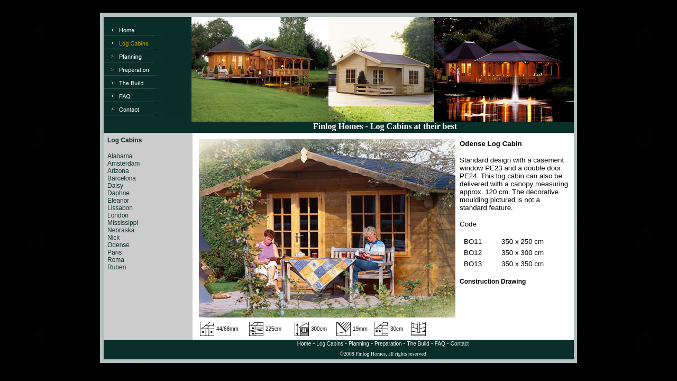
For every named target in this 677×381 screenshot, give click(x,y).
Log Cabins (329, 344)
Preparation (388, 344)
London (118, 215)
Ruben (116, 267)
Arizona (118, 171)
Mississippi (122, 222)
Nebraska (120, 230)
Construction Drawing (493, 281)
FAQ (440, 344)
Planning (359, 344)
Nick (113, 237)
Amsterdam (123, 163)
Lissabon (120, 208)
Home (304, 344)
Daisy (115, 185)
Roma (115, 260)
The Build (418, 344)
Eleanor (118, 200)
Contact (460, 344)
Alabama (119, 156)
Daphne (118, 193)
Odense (118, 245)
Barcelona (121, 178)
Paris (114, 252)
